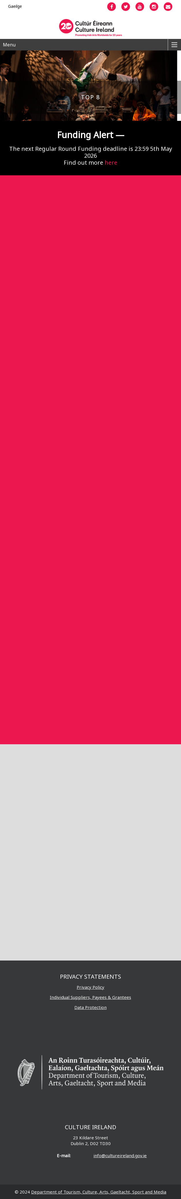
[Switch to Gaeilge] (15, 6)
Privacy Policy (90, 987)
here (111, 162)
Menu (9, 45)
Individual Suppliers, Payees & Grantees (90, 997)
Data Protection (90, 1007)
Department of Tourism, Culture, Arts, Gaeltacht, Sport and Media (98, 1192)
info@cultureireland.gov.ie (120, 1155)
